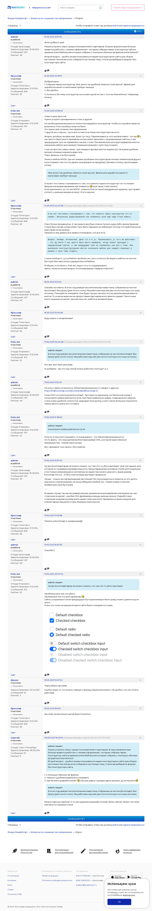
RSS (139, 31)
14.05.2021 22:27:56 (53, 205)
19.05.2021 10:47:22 (53, 680)
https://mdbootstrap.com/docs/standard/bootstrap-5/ (71, 391)
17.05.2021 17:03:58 (53, 515)
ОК (119, 902)
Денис (14, 680)
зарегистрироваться (133, 25)
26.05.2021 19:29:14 (53, 737)
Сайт (13, 105)
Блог (10, 885)
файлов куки (129, 895)
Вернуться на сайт (42, 8)
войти (115, 25)
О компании (13, 876)
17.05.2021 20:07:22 (53, 574)
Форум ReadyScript (17, 18)
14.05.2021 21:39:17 (53, 76)
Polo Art (15, 110)
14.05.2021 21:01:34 (53, 37)
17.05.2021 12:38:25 (53, 417)
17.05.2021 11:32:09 (53, 382)
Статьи (11, 889)
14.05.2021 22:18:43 (53, 110)
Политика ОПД (14, 894)
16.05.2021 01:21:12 (52, 282)
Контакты (12, 880)
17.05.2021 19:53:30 (53, 544)
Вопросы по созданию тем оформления (51, 18)
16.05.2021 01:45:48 (53, 312)
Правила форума (50, 876)
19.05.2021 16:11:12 (52, 708)
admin (14, 36)
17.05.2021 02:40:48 (53, 342)
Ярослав (16, 75)
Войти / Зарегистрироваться (127, 8)
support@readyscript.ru (86, 885)
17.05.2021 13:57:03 (53, 460)
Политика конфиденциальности (57, 880)
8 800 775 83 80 (83, 876)
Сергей (15, 737)
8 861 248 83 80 (83, 880)
